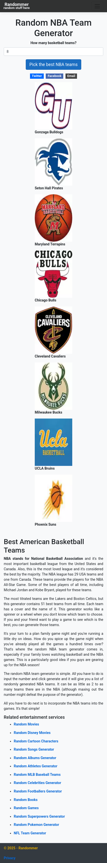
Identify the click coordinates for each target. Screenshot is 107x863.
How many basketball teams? (53, 43)
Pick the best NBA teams (54, 64)
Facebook (55, 76)
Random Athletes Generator (35, 766)
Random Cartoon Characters (36, 741)
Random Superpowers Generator (39, 816)
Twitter (37, 76)
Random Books (26, 800)
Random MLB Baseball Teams (37, 775)
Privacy (10, 858)
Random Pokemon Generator (36, 825)
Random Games (26, 808)
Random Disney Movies (32, 733)
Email (71, 76)
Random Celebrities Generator (37, 783)
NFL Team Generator (30, 833)
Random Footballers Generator (38, 791)
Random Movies (26, 724)
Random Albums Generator (35, 758)
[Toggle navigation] (97, 6)
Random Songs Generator (34, 749)
